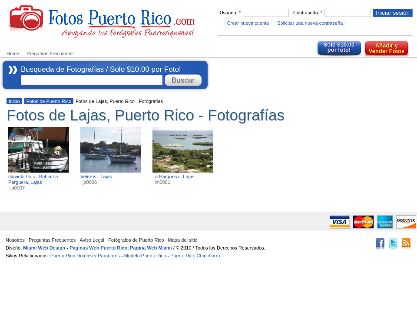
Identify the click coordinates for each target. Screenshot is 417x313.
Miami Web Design (44, 247)
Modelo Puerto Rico (145, 255)
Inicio (14, 101)
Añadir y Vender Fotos (386, 48)
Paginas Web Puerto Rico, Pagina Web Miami (121, 247)
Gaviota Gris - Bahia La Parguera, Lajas (33, 179)
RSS (406, 244)
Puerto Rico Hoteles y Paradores (85, 255)
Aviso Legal (91, 240)
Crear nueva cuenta (248, 23)
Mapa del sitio (183, 240)
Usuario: (230, 12)
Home (13, 53)
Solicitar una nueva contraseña (310, 23)
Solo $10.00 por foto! (339, 47)
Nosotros (15, 240)
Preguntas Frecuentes (49, 53)
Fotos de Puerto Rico (48, 101)
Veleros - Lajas (96, 176)
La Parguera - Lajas (173, 176)
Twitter (393, 244)
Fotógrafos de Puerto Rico (136, 240)
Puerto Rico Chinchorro (195, 255)
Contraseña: (307, 12)
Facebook (380, 244)
